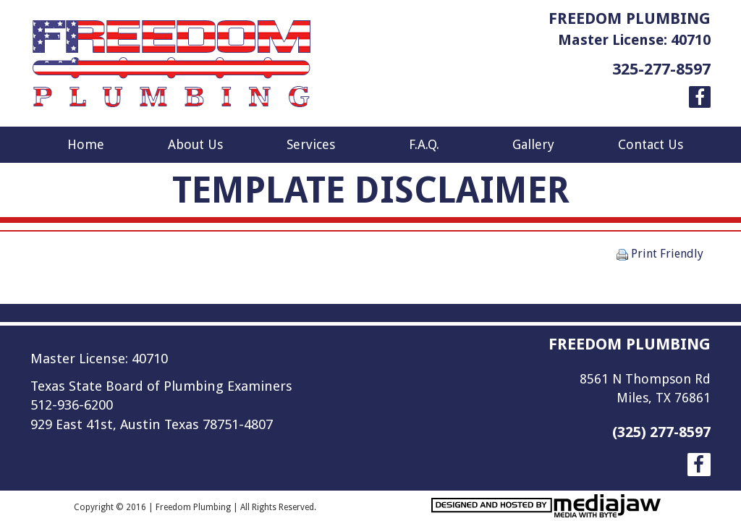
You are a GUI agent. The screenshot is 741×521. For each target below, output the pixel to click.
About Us (195, 144)
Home (85, 144)
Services (311, 144)
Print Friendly (660, 253)
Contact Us (650, 144)
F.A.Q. (424, 144)
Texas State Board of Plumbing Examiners (161, 386)
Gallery (533, 144)
